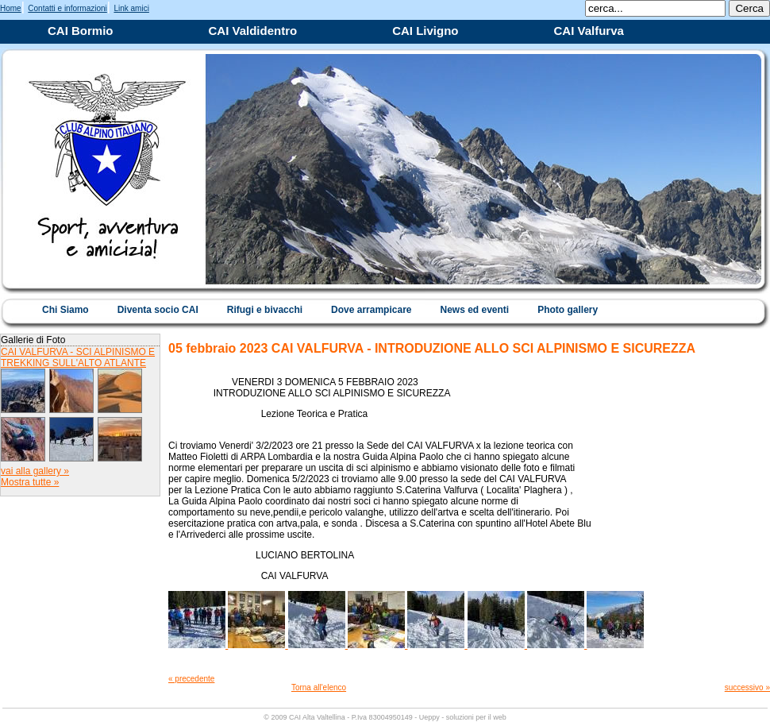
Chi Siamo (65, 309)
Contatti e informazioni (67, 8)
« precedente (191, 678)
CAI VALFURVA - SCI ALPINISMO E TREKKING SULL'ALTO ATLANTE (78, 357)
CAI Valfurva (589, 30)
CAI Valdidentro (253, 30)
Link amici (131, 8)
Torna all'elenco (318, 687)
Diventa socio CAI (157, 309)
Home (10, 8)
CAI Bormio (81, 30)
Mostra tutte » (30, 482)
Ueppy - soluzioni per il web (462, 717)
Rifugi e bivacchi (264, 309)
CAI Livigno (425, 30)
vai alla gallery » (35, 471)
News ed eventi (474, 309)
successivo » (747, 687)
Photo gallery (567, 309)
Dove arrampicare (371, 309)
